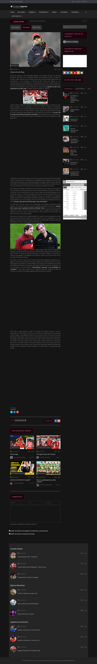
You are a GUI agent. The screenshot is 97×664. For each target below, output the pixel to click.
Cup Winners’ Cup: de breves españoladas (74, 141)
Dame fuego (14, 454)
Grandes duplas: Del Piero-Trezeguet (28, 577)
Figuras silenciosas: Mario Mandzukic (28, 603)
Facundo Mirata (19, 457)
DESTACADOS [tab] (68, 88)
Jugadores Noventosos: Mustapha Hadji (29, 650)
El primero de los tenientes (74, 119)
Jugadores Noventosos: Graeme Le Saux (29, 630)
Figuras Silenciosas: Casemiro (26, 614)
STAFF (73, 1)
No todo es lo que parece (74, 163)
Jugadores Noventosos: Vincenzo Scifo (28, 640)
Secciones (22, 12)
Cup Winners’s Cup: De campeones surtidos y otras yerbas (74, 99)
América (33, 12)
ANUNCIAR (77, 1)
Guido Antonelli (19, 420)
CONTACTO (84, 1)
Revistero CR (17, 16)
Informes (75, 12)
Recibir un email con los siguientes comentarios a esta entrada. (29, 531)
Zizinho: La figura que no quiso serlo (27, 593)
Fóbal (55, 12)
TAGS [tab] (89, 88)
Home (12, 12)
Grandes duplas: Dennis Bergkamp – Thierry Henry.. (32, 567)
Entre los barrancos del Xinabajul (74, 130)
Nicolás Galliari (46, 485)
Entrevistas (44, 12)
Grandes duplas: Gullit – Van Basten (27, 556)
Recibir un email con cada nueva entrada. (22, 534)
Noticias (36, 27)
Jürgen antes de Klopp (36, 21)
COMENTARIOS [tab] (80, 88)
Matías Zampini (45, 457)
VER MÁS (31, 457)
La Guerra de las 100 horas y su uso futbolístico (74, 173)
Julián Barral (19, 483)
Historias (64, 12)
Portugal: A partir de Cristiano (46, 454)
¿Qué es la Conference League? (20, 480)
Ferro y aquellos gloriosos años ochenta (46, 481)
